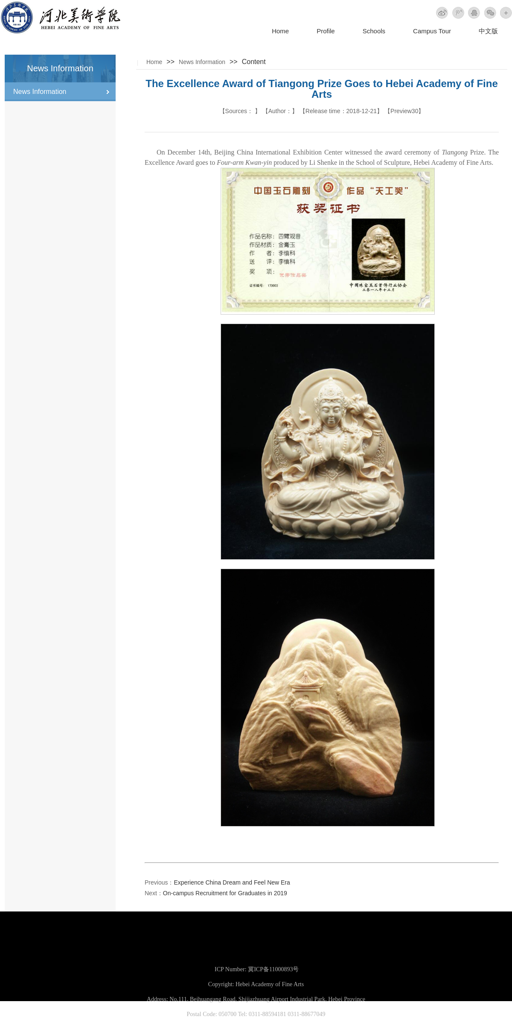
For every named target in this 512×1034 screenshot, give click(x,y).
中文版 (488, 31)
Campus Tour (432, 31)
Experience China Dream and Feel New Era (232, 882)
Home (280, 31)
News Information (202, 61)
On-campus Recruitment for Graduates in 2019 (225, 893)
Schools (374, 31)
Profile (326, 31)
